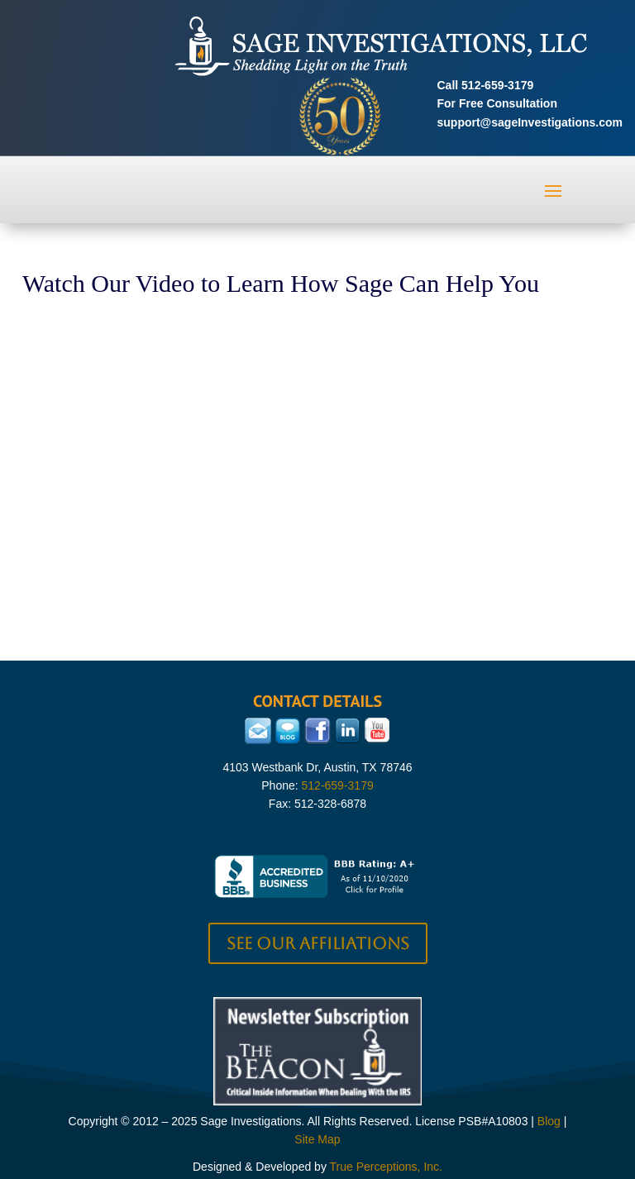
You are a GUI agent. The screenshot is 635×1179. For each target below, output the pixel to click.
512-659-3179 (497, 85)
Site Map (317, 1139)
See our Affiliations (318, 943)
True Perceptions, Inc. (386, 1166)
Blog (549, 1121)
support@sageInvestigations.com (530, 122)
